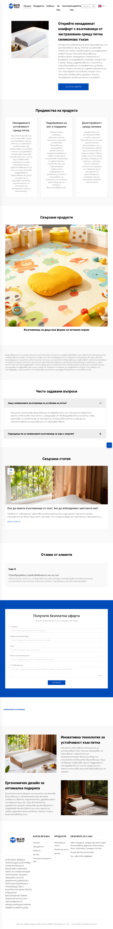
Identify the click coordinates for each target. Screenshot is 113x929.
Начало (27, 6)
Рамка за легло (61, 849)
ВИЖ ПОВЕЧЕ (13, 522)
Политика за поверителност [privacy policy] (84, 924)
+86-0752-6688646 (83, 856)
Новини (50, 6)
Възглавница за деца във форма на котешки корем (56, 329)
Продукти (38, 6)
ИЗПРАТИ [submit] (56, 683)
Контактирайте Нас (71, 6)
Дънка (57, 853)
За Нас (58, 6)
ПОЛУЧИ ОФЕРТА (73, 87)
